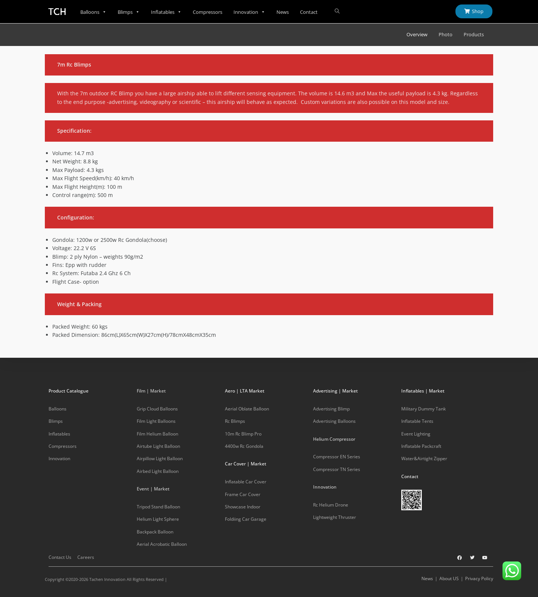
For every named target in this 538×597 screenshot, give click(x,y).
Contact (309, 12)
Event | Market (153, 489)
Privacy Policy (479, 578)
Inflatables (166, 12)
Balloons (93, 12)
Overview (416, 34)
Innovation (249, 12)
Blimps (129, 12)
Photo (445, 34)
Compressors (207, 12)
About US (449, 578)
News (282, 12)
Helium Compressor (334, 439)
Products (474, 34)
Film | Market (151, 391)
